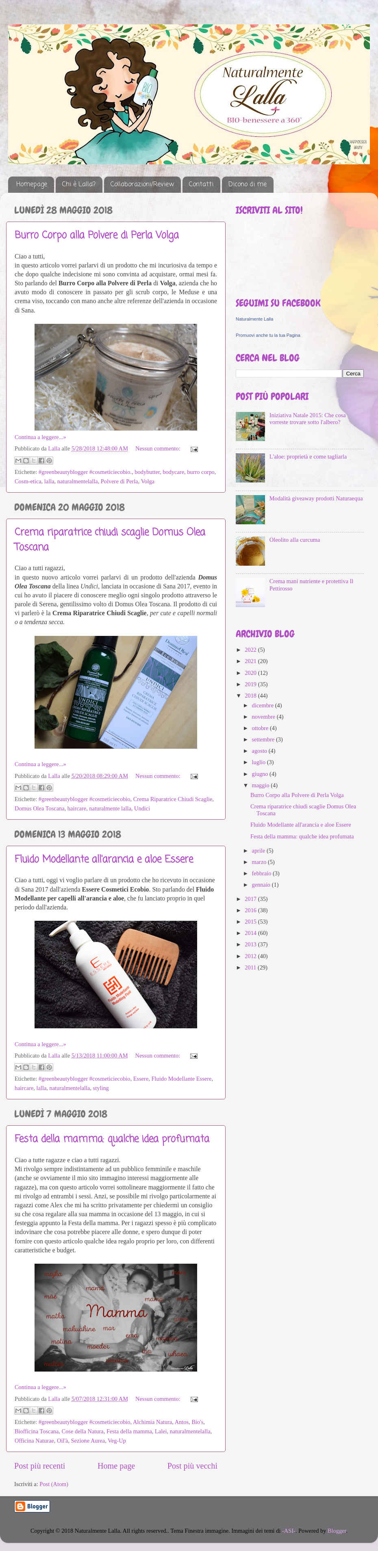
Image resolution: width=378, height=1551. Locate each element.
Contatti (201, 185)
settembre (264, 739)
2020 (251, 673)
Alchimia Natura (152, 1422)
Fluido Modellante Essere (182, 1078)
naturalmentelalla (77, 481)
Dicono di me (247, 185)
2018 (251, 695)
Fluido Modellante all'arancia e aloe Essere (104, 859)
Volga (147, 481)
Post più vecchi (192, 1465)
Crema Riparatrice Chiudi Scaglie (173, 799)
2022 (251, 649)
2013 (251, 944)
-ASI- (288, 1530)
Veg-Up (117, 1440)
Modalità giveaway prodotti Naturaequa (316, 498)
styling (101, 1088)
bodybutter (147, 472)
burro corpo (201, 472)
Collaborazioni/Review (142, 185)
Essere (141, 1078)
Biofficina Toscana (37, 1431)
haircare (76, 808)
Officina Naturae (34, 1440)
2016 (251, 910)
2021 (251, 661)
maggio (261, 785)
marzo (260, 862)
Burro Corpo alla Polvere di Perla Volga (97, 235)
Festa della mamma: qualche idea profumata (112, 1139)
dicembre (263, 705)
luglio (259, 762)
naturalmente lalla (110, 808)
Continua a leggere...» (40, 437)
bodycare (173, 472)
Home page (116, 1465)
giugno (261, 774)
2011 (251, 967)
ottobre (261, 728)
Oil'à (62, 1440)
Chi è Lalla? (79, 185)
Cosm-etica (28, 481)
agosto (260, 750)
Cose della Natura (83, 1431)
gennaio (262, 884)
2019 (251, 684)
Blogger (337, 1530)
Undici (142, 808)
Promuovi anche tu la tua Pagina (268, 335)
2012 (251, 956)
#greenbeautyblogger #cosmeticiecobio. (85, 472)
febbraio (262, 873)
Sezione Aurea (88, 1440)
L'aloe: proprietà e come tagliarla (308, 456)
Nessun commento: (158, 448)
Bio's (197, 1422)
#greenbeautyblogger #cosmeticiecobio (84, 799)
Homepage (31, 185)
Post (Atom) (53, 1484)
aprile (259, 850)
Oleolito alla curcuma (294, 539)
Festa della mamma (129, 1431)
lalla (49, 481)
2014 (251, 933)
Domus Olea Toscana (40, 808)
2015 (251, 921)
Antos (182, 1422)
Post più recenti (39, 1465)
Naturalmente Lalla (254, 319)
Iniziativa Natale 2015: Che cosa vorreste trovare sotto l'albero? (307, 418)
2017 (251, 899)
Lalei (161, 1431)
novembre (264, 716)
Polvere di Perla (119, 481)
